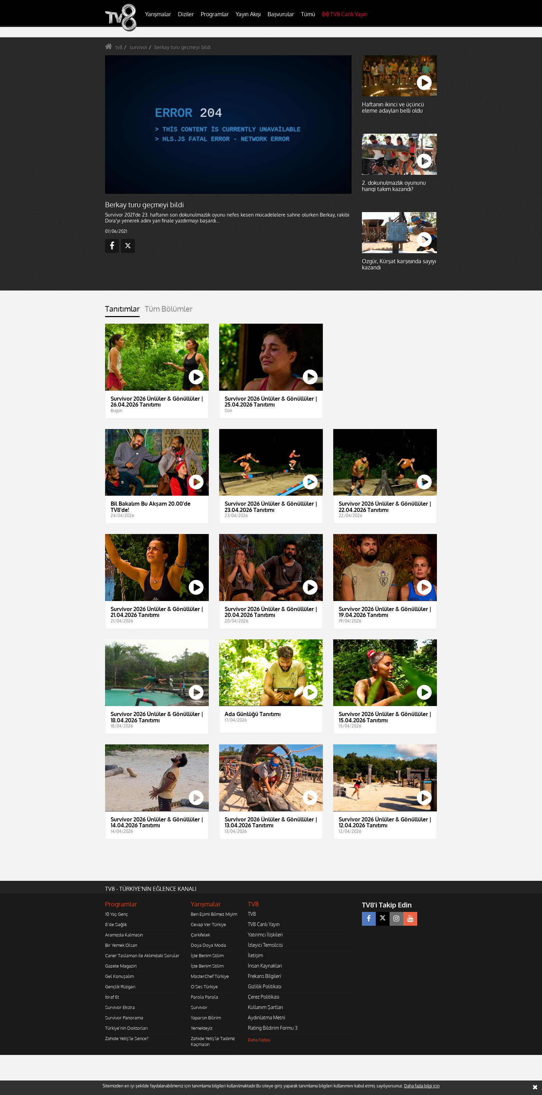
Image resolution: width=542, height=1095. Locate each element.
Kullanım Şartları (265, 1007)
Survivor (199, 1007)
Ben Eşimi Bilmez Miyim (214, 914)
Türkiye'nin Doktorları (126, 1028)
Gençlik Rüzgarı (120, 986)
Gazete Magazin (121, 966)
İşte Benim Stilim (207, 955)
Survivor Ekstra (120, 1007)
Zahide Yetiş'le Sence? (126, 1038)
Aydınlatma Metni (266, 1017)
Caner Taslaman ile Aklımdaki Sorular (142, 955)
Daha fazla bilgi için (422, 1085)
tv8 (118, 47)
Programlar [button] (215, 14)
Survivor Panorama (124, 1017)
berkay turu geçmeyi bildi (183, 47)
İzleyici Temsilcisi (265, 945)
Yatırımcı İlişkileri (265, 934)
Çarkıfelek (200, 934)
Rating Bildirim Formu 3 (273, 1028)
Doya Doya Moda (208, 945)
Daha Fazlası (259, 1039)
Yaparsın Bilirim (206, 1017)
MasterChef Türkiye (210, 976)
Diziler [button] (186, 14)
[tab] (122, 310)
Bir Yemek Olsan (121, 945)
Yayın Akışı (248, 14)
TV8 (252, 914)
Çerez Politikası (263, 997)
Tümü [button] (308, 14)
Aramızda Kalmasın (124, 934)
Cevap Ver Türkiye (208, 924)
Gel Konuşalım (119, 976)
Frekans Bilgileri (264, 976)
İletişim (255, 955)
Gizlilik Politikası (264, 986)
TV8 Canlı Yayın (344, 14)
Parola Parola (204, 997)
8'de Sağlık (116, 924)
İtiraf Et (112, 997)
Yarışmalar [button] (158, 14)
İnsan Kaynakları (265, 966)
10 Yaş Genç (116, 914)
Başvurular (281, 14)
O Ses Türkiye (204, 986)
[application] (228, 124)
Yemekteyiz (202, 1028)
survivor (138, 47)
